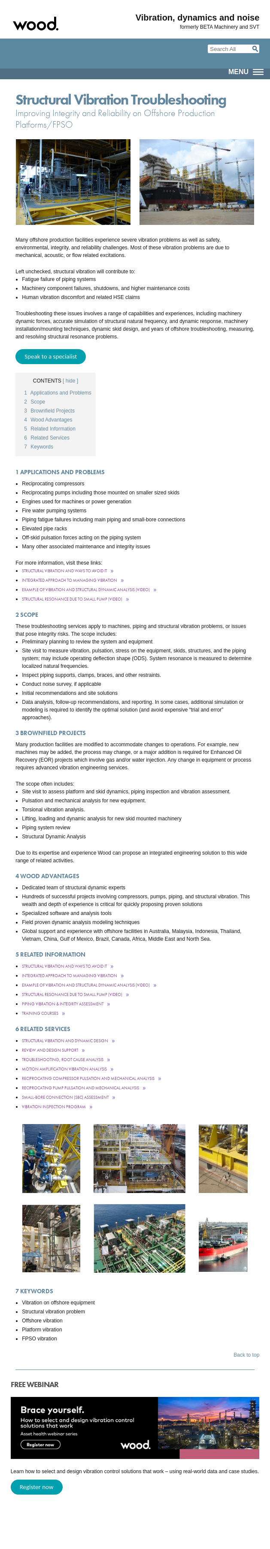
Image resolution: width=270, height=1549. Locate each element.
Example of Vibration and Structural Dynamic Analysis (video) (86, 589)
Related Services (47, 438)
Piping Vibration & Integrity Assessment (62, 1004)
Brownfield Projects (49, 411)
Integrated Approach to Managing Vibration (69, 580)
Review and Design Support (50, 1050)
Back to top (246, 1355)
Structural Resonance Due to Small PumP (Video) (72, 599)
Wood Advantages (48, 420)
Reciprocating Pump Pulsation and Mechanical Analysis (80, 1088)
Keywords (38, 447)
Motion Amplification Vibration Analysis (64, 1069)
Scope (34, 402)
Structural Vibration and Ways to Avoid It (64, 571)
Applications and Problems (57, 393)
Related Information (50, 429)
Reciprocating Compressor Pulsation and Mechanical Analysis (88, 1078)
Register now (37, 1487)
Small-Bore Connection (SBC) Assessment (65, 1097)
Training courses (40, 1013)
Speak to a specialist (50, 356)
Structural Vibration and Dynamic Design (65, 1041)
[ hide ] (70, 381)
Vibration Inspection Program (54, 1106)
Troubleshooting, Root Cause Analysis (62, 1059)
